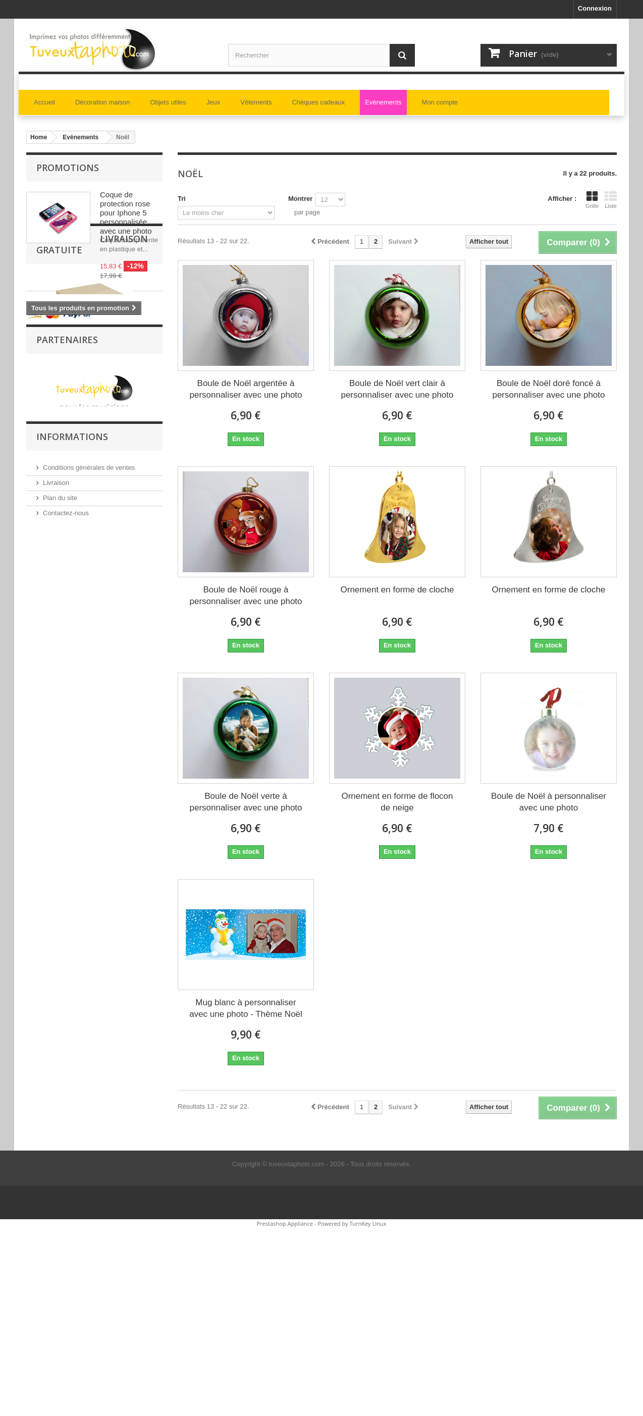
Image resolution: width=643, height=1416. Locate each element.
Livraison (56, 897)
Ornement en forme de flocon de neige (397, 801)
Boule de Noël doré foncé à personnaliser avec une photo (548, 389)
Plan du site (60, 912)
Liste (611, 200)
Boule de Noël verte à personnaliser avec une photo (245, 801)
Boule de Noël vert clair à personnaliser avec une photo (397, 389)
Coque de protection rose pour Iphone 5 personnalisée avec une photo (126, 212)
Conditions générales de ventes (89, 882)
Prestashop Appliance (284, 1223)
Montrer (300, 198)
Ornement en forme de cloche (397, 589)
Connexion (595, 8)
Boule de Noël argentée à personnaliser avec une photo (245, 389)
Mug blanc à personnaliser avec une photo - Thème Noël (245, 1008)
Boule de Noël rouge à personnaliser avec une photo (245, 595)
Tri (182, 198)
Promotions (67, 167)
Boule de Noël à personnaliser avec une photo (548, 801)
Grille (592, 200)
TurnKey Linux (368, 1223)
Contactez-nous (66, 927)
